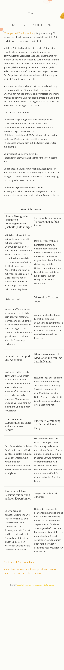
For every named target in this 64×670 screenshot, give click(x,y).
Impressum (37, 585)
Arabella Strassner (23, 585)
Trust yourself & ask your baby (19, 562)
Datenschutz (49, 585)
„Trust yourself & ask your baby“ (20, 33)
